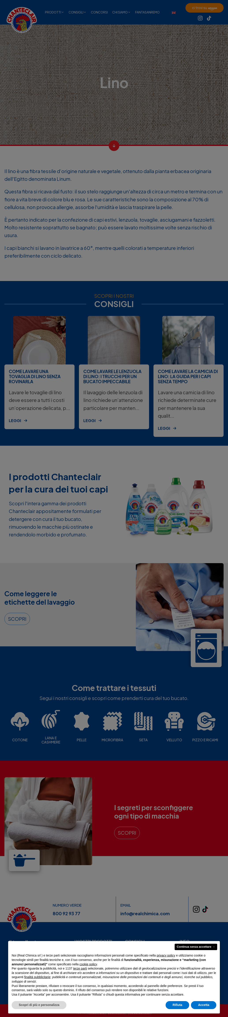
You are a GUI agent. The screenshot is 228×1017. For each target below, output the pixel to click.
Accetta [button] (203, 1005)
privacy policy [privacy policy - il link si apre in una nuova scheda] (166, 955)
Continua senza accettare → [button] (196, 946)
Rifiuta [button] (177, 1005)
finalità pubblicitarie (37, 977)
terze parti (80, 968)
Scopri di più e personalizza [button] (39, 1005)
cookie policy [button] (88, 964)
